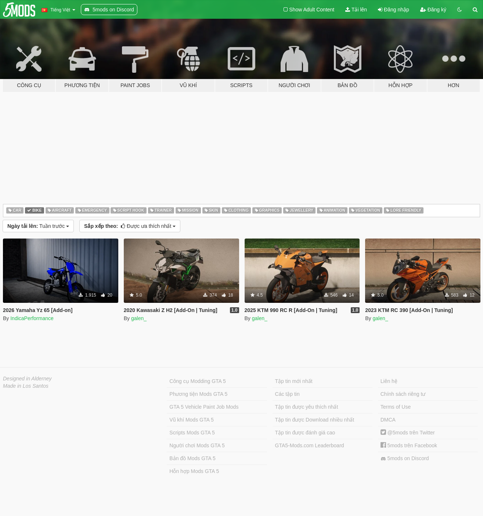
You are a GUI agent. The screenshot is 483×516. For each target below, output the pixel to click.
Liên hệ (389, 381)
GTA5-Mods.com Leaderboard (309, 445)
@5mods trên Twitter (408, 432)
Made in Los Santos (25, 386)
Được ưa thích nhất (130, 226)
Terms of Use (396, 407)
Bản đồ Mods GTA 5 (192, 458)
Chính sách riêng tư (403, 394)
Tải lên (356, 9)
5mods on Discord (405, 458)
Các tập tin (287, 394)
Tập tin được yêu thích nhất (306, 407)
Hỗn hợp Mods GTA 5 (194, 471)
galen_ (139, 318)
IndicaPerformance (32, 318)
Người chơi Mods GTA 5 (196, 445)
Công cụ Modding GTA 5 (197, 381)
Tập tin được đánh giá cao (305, 433)
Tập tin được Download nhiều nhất (314, 420)
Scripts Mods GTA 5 (192, 433)
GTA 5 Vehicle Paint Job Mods (203, 407)
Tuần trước (38, 226)
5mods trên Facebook (409, 445)
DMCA (388, 420)
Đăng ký (433, 9)
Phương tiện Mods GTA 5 (198, 394)
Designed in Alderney (27, 378)
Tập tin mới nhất (294, 381)
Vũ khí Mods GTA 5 (191, 420)
